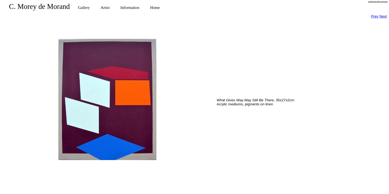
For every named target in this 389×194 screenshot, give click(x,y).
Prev (374, 16)
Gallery (84, 7)
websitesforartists (378, 2)
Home (155, 7)
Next (383, 16)
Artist (104, 7)
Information (129, 7)
